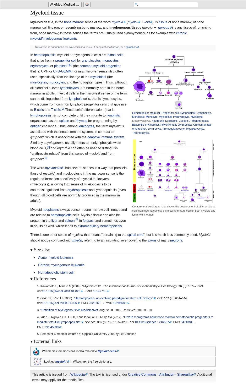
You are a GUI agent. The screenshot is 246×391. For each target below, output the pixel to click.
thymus (81, 121)
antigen (35, 126)
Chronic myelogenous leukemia (61, 265)
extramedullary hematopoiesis (100, 226)
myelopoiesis (54, 168)
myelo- (133, 22)
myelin (77, 240)
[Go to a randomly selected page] (87, 4)
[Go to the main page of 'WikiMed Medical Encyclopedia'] (65, 4)
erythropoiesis (77, 190)
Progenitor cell (170, 112)
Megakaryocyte (195, 128)
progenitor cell (65, 60)
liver (54, 220)
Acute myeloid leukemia (55, 257)
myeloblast (98, 77)
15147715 (99, 291)
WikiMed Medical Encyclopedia (66, 4)
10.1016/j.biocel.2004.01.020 (61, 291)
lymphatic (113, 115)
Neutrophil (158, 120)
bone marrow (73, 22)
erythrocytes (39, 66)
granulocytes (91, 60)
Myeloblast (165, 116)
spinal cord (132, 47)
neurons (176, 240)
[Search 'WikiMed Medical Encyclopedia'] (164, 4)
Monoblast (138, 116)
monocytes (111, 60)
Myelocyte (197, 116)
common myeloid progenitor (100, 66)
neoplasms (51, 209)
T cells (56, 110)
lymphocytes (69, 88)
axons (152, 240)
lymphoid (75, 99)
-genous (163, 27)
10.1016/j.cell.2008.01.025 (59, 303)
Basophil (184, 120)
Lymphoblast (187, 112)
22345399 (52, 327)
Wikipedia (77, 374)
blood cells (115, 55)
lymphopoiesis (40, 115)
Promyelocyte (181, 116)
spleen (64, 121)
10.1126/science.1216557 (152, 322)
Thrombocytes (140, 132)
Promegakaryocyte (174, 128)
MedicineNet (89, 310)
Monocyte (151, 116)
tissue (163, 22)
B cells (39, 110)
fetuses (88, 220)
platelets (60, 66)
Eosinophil (171, 120)
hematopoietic (61, 215)
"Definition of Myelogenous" (58, 310)
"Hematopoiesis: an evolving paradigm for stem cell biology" (113, 298)
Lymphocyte (204, 112)
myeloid (117, 22)
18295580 (119, 303)
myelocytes (38, 82)
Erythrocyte (154, 128)
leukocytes (86, 126)
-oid (147, 22)
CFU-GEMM (62, 71)
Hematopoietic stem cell (146, 112)
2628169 (94, 303)
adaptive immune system (105, 137)
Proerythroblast (200, 120)
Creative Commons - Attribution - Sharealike (160, 374)
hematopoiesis (44, 55)
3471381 (186, 322)
